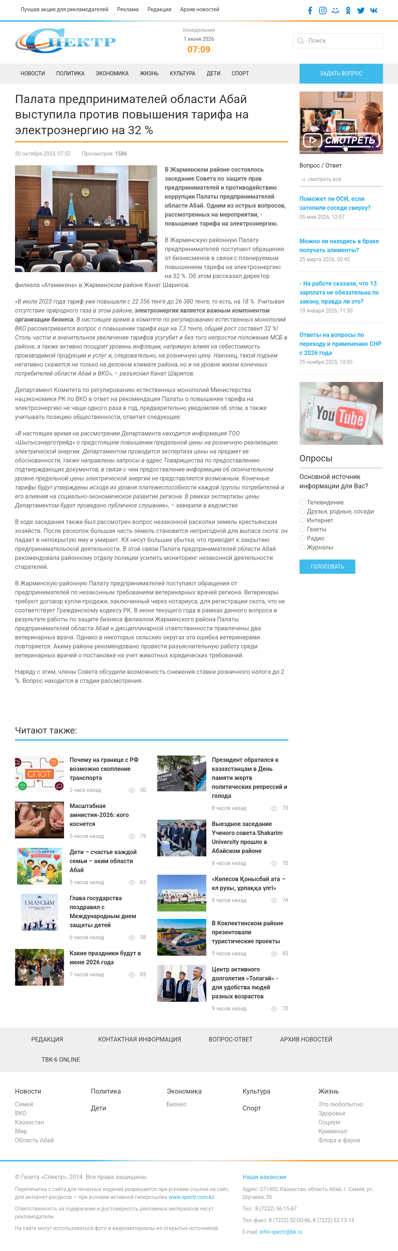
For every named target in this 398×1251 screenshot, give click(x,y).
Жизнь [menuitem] (149, 73)
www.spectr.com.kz (191, 1197)
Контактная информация (139, 1039)
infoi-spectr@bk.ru (280, 1232)
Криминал (332, 1131)
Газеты (313, 529)
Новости (28, 1091)
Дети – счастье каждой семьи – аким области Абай (103, 861)
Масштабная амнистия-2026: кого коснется (99, 815)
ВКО (21, 1113)
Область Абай (34, 1140)
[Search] (338, 40)
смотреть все (320, 179)
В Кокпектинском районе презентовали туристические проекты (247, 932)
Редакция (159, 9)
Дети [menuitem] (214, 73)
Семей (24, 1104)
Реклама (128, 9)
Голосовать (327, 567)
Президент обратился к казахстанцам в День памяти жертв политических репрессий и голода (250, 777)
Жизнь (328, 1091)
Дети (98, 1108)
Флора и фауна (339, 1140)
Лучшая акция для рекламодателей (64, 9)
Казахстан (29, 1122)
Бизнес (177, 1104)
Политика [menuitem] (70, 73)
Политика (106, 1091)
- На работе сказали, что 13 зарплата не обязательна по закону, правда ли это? (339, 292)
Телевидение (322, 502)
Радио (312, 538)
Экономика (184, 1091)
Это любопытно (340, 1104)
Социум (329, 1122)
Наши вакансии (265, 1177)
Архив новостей (199, 9)
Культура (256, 1091)
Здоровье (332, 1113)
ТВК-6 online (61, 1059)
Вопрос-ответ (230, 1039)
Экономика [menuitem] (112, 73)
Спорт (252, 1108)
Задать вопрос (341, 73)
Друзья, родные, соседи (337, 511)
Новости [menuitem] (33, 73)
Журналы (316, 547)
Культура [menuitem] (182, 73)
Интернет (316, 520)
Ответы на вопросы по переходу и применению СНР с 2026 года (341, 343)
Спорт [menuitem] (240, 73)
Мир (21, 1131)
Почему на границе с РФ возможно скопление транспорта (104, 768)
